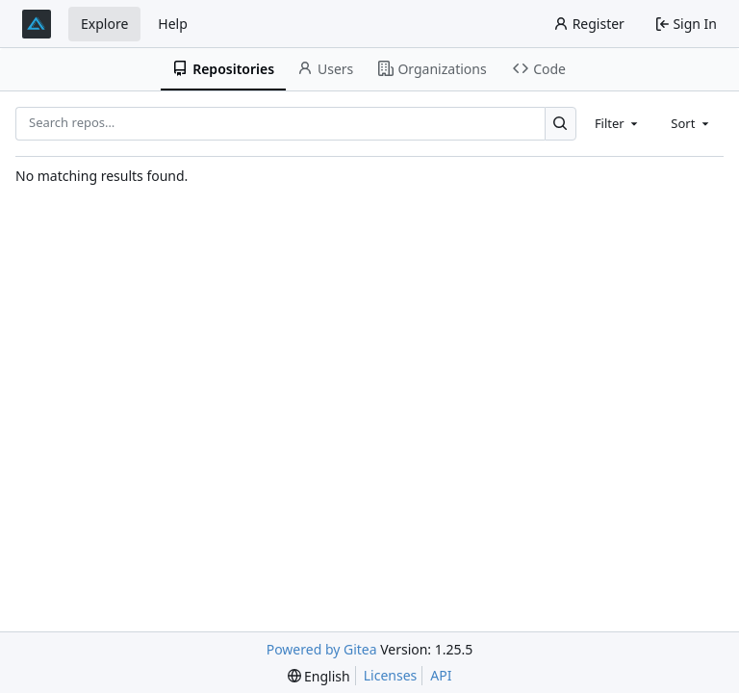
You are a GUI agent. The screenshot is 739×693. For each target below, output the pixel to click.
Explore (104, 23)
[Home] (37, 24)
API (440, 675)
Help (173, 23)
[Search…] (560, 124)
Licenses (391, 675)
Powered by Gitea (322, 649)
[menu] (319, 676)
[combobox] (617, 123)
